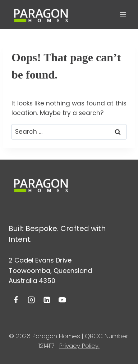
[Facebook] (16, 300)
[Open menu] (122, 14)
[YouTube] (62, 300)
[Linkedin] (47, 300)
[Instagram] (31, 300)
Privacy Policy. (79, 345)
